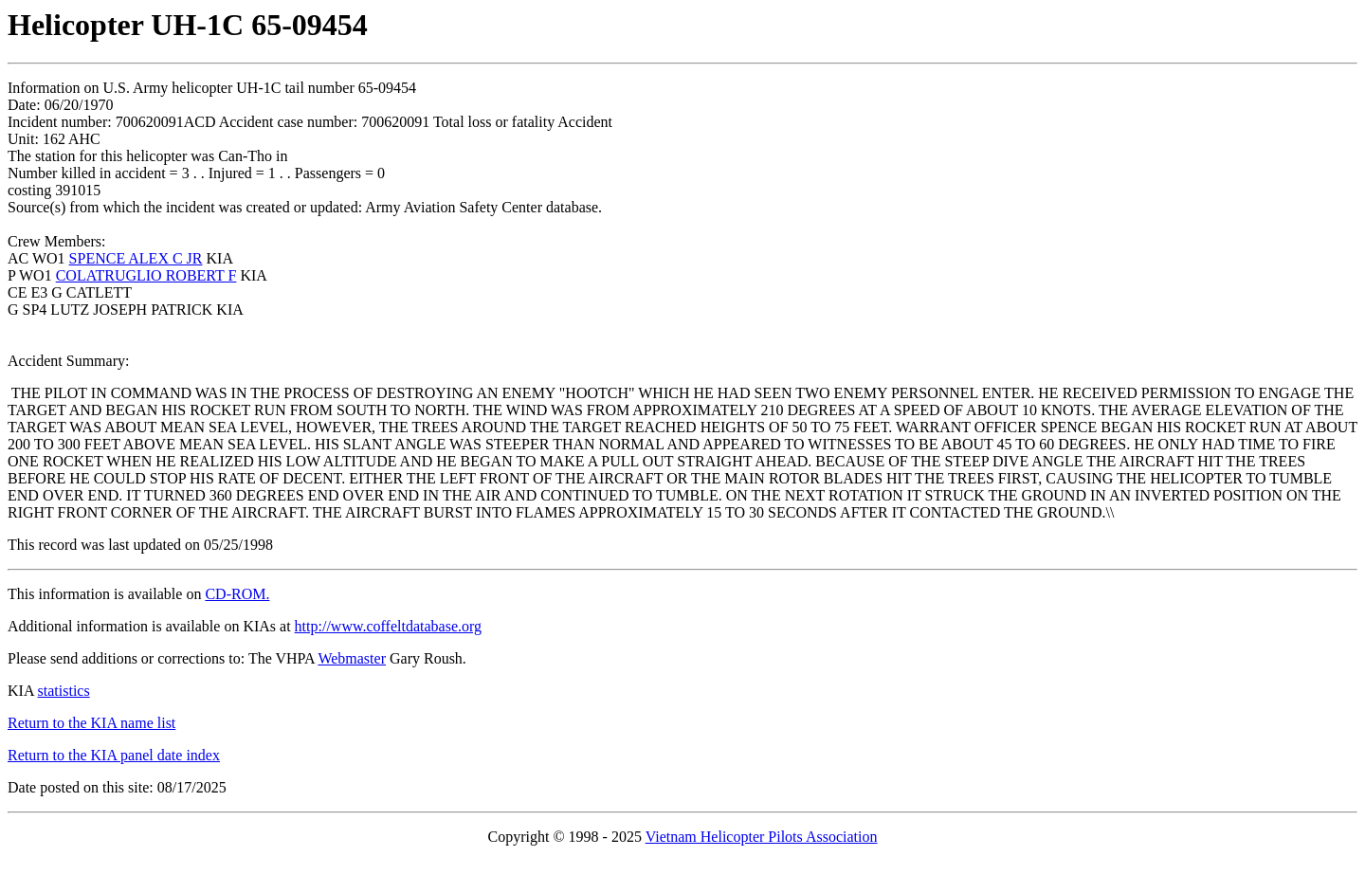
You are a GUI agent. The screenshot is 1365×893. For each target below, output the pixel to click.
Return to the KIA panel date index (114, 755)
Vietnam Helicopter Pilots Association (762, 837)
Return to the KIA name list (91, 723)
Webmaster (352, 658)
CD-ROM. (237, 594)
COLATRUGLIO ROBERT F (146, 275)
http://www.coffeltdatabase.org (388, 626)
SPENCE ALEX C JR (136, 258)
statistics (64, 691)
